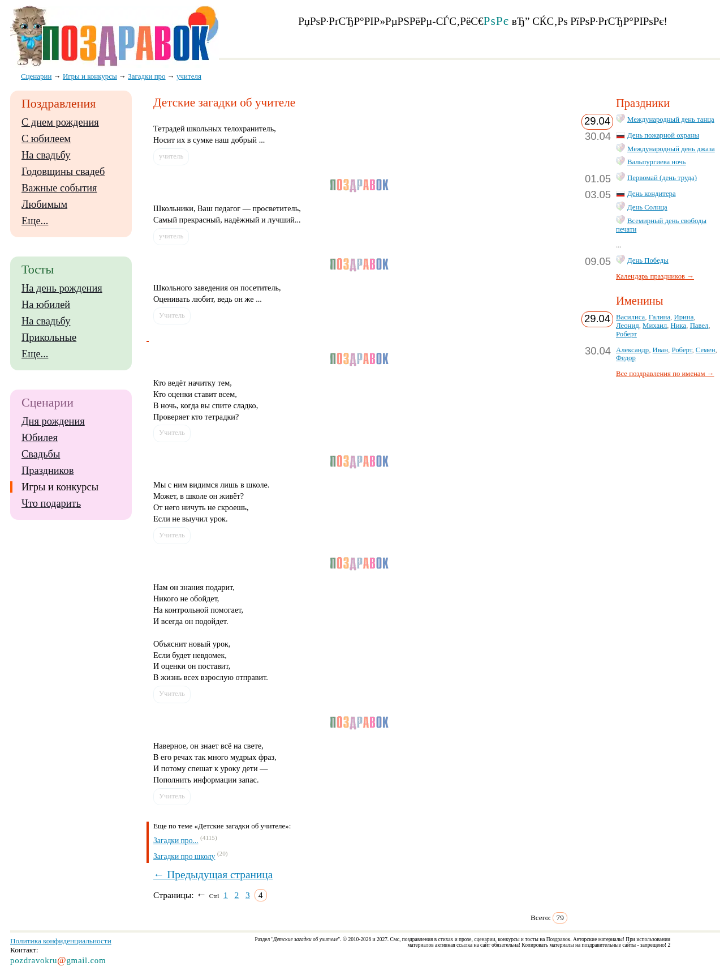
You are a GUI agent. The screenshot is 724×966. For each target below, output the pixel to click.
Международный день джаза (671, 149)
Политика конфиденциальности (60, 941)
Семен (706, 350)
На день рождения (61, 288)
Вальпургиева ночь (656, 162)
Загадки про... (176, 840)
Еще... (34, 220)
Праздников (47, 470)
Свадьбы (40, 454)
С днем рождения (60, 122)
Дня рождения (53, 421)
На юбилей (45, 304)
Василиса (630, 317)
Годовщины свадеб (63, 171)
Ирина (683, 317)
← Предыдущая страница (213, 874)
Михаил (655, 326)
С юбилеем (46, 138)
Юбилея (39, 437)
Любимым (44, 204)
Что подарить (51, 503)
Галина (659, 317)
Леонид (627, 326)
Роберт (626, 334)
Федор (626, 358)
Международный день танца (670, 119)
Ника (679, 326)
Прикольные (48, 337)
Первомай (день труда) (662, 178)
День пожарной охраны (663, 135)
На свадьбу (45, 155)
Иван (661, 350)
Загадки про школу (184, 856)
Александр (632, 350)
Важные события (59, 188)
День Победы (648, 260)
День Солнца (647, 207)
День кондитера (651, 194)
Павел (699, 326)
